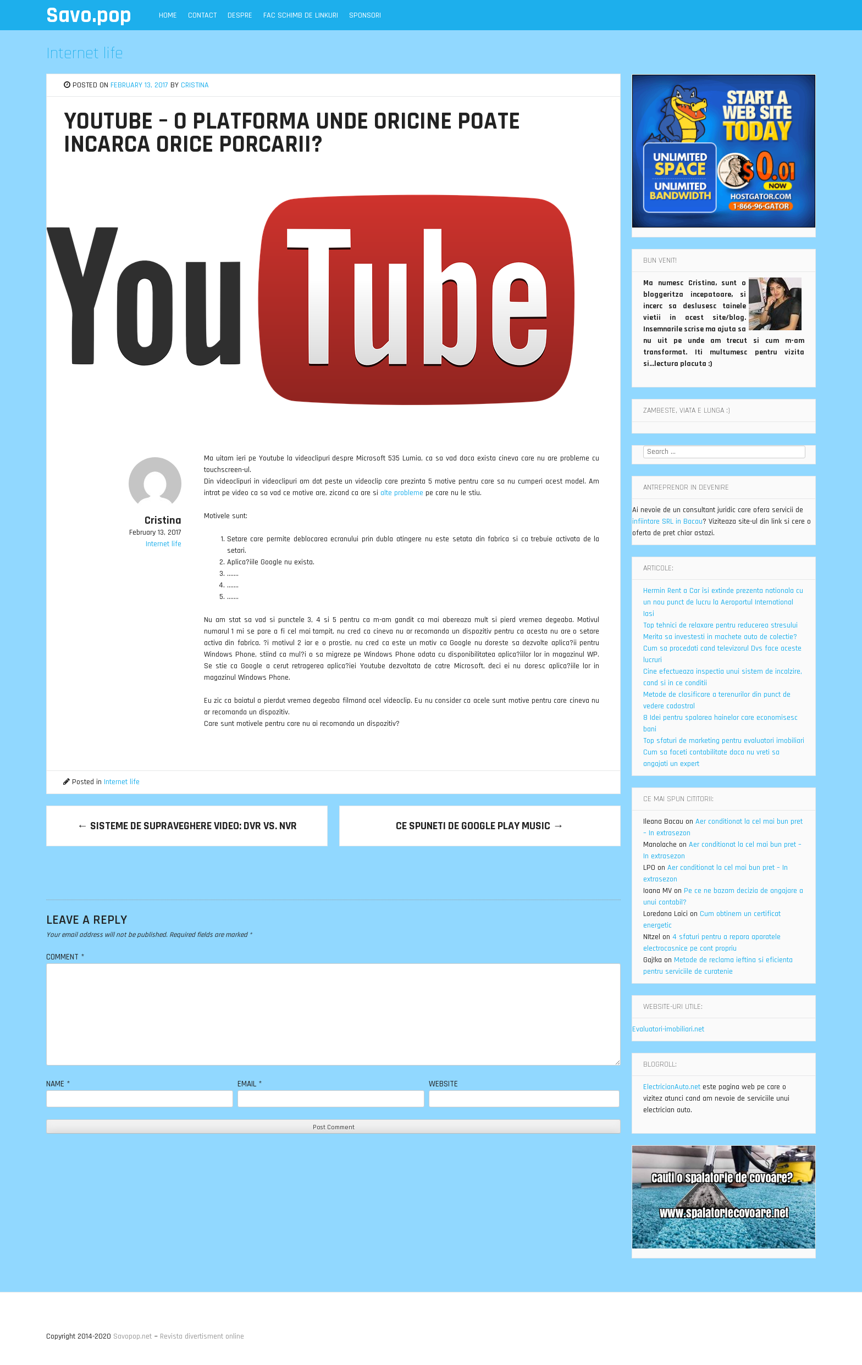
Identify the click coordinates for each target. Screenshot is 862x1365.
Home (168, 15)
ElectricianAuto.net (671, 1087)
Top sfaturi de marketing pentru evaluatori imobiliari (723, 741)
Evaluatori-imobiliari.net (668, 1029)
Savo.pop (88, 16)
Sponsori (365, 15)
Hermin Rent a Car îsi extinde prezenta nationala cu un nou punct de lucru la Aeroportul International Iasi (723, 602)
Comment (65, 957)
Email (249, 1084)
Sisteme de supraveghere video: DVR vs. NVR (187, 826)
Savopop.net (132, 1336)
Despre (240, 15)
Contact (202, 15)
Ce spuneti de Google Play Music (479, 826)
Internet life (84, 53)
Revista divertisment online (202, 1336)
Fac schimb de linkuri (300, 15)
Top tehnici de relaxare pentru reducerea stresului (720, 625)
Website (443, 1084)
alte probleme (401, 493)
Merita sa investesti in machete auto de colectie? (720, 637)
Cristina (195, 85)
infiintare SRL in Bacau (667, 521)
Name (58, 1084)
